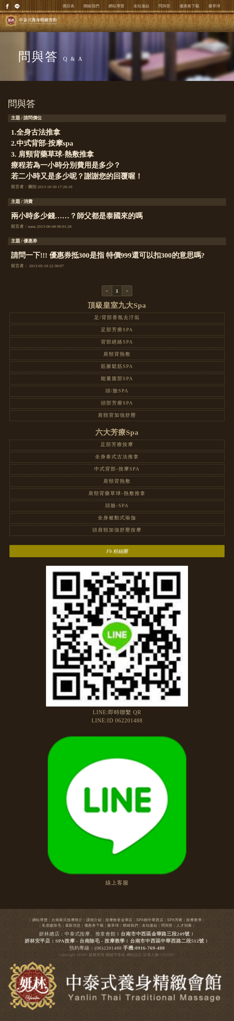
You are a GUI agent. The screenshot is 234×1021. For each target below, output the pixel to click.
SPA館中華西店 (149, 920)
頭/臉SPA (117, 390)
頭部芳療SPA (117, 402)
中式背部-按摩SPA (117, 468)
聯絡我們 (91, 6)
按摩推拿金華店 (119, 920)
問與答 (164, 6)
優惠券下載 (94, 926)
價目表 (68, 6)
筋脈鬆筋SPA (117, 366)
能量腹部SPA (117, 378)
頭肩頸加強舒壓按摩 (117, 529)
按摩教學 (194, 920)
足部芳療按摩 (117, 444)
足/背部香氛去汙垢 (117, 317)
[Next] (127, 290)
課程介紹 (94, 920)
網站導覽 (116, 6)
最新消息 (73, 926)
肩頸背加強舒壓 (117, 415)
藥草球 (214, 6)
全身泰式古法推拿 (117, 456)
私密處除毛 (52, 926)
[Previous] (107, 290)
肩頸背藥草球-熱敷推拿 (116, 493)
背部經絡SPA (117, 341)
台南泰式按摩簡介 (67, 920)
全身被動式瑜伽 (117, 517)
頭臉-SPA (117, 505)
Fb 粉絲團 (117, 551)
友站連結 (141, 6)
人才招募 (184, 926)
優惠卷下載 (189, 6)
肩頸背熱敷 (117, 354)
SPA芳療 (175, 920)
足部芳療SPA (117, 329)
